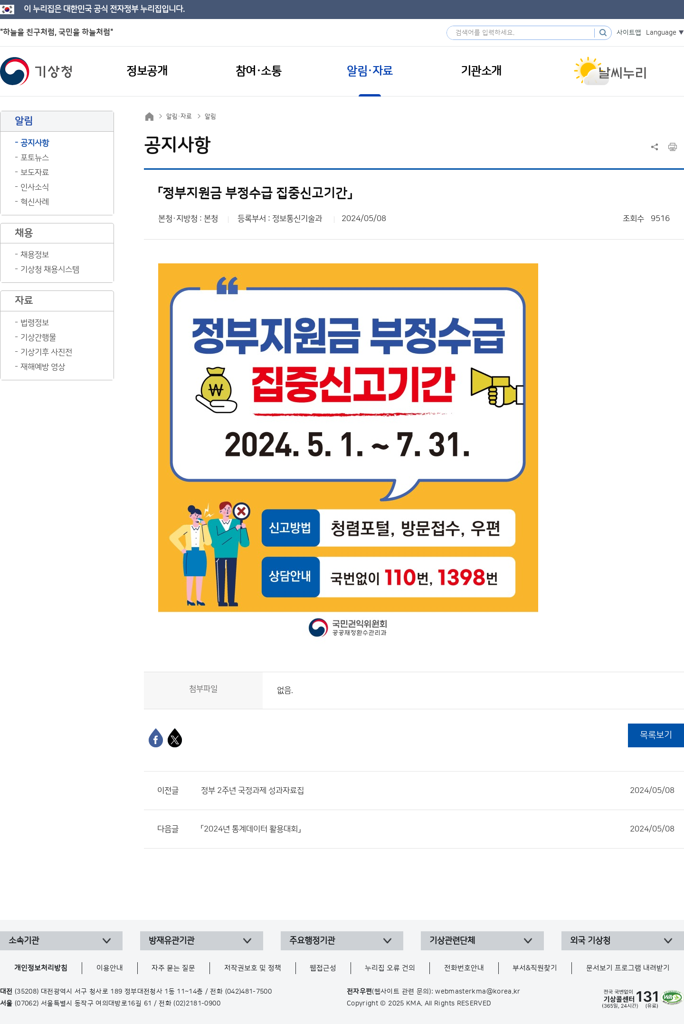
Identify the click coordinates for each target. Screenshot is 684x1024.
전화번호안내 (464, 968)
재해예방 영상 (42, 367)
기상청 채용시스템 (49, 269)
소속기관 (24, 941)
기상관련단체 (452, 941)
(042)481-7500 (248, 991)
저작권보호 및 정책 (252, 968)
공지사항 (34, 143)
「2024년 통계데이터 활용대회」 (437, 829)
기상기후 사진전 (46, 352)
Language (661, 33)
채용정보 (34, 255)
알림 (210, 116)
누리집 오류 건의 (390, 968)
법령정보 (34, 323)
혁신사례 (34, 202)
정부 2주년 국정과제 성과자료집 (437, 791)
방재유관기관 (171, 941)
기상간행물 (38, 337)
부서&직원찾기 (535, 968)
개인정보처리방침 (40, 968)
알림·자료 (179, 116)
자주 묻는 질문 (173, 968)
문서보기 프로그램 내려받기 (628, 968)
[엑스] (175, 737)
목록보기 (656, 735)
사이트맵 (629, 33)
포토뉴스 (34, 158)
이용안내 (109, 968)
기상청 (36, 71)
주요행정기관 (312, 941)
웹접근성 (323, 968)
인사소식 (34, 187)
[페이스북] (156, 737)
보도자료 (34, 172)
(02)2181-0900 (196, 1003)
